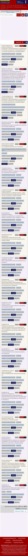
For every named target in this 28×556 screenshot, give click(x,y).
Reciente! (22, 45)
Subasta (3, 491)
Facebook (8, 540)
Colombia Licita (5, 2)
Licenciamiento (8, 542)
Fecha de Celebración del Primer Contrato (11, 136)
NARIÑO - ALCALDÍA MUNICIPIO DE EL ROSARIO (13, 56)
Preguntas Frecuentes (18, 542)
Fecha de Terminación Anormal (9, 115)
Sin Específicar (5, 61)
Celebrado (18, 129)
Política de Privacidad (17, 540)
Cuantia (13, 59)
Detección (18, 42)
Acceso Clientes (21, 538)
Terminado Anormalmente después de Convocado (13, 107)
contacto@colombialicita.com (9, 538)
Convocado (18, 54)
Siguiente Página (21, 511)
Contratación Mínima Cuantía (8, 54)
